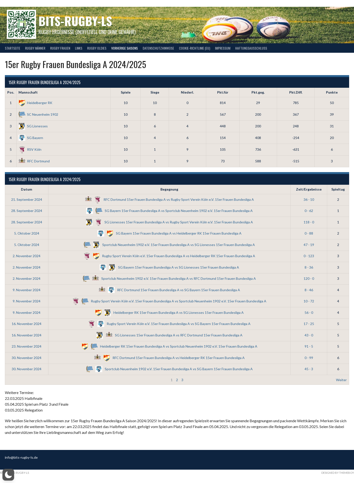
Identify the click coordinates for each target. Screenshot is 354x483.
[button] (8, 475)
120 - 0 (309, 278)
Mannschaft (28, 92)
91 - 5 (309, 346)
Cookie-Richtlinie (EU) (194, 48)
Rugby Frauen (60, 48)
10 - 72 (309, 301)
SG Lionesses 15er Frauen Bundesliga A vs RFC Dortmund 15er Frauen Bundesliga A (169, 335)
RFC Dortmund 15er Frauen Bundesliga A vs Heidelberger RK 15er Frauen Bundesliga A (169, 358)
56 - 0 (309, 312)
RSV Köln (30, 149)
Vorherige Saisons (124, 48)
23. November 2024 (26, 346)
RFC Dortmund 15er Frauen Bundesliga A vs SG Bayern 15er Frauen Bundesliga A (169, 290)
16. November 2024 (26, 324)
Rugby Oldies (96, 48)
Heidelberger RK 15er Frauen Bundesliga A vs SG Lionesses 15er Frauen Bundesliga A (169, 312)
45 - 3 (309, 369)
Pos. (10, 92)
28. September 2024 (26, 211)
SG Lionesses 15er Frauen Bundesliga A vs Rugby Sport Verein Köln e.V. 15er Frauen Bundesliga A (169, 222)
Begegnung (169, 189)
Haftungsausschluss (251, 48)
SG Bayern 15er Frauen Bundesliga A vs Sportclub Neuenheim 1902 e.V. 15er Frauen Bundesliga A (169, 211)
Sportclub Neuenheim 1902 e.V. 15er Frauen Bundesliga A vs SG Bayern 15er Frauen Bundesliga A (169, 369)
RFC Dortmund (34, 161)
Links (78, 48)
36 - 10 (309, 199)
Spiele (125, 92)
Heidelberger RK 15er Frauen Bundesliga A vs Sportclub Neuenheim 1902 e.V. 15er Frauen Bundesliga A (169, 346)
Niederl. (187, 92)
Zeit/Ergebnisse (309, 189)
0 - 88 (309, 233)
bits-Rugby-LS (75, 20)
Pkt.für (222, 92)
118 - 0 (309, 222)
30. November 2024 (26, 358)
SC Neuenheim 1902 (38, 114)
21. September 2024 (26, 199)
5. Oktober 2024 (26, 233)
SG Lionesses (33, 126)
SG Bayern (31, 138)
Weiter (341, 380)
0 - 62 (309, 211)
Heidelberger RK (35, 103)
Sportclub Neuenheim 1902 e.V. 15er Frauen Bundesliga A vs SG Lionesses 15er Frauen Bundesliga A (169, 245)
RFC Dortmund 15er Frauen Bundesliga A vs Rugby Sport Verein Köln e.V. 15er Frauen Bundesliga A (169, 199)
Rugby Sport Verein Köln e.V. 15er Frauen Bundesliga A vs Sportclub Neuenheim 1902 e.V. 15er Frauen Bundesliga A (169, 301)
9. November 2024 (26, 290)
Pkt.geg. (258, 92)
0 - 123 (309, 256)
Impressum (222, 48)
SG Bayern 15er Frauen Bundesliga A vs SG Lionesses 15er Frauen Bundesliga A (169, 267)
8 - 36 (309, 267)
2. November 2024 (26, 256)
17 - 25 (309, 324)
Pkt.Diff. (295, 92)
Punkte (332, 92)
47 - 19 (309, 245)
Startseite (12, 48)
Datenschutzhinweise (158, 48)
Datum (26, 189)
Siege (154, 92)
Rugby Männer (35, 48)
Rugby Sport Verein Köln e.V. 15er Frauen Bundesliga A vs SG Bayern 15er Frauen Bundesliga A (169, 324)
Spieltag (338, 189)
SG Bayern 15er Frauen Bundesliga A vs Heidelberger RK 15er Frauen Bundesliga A (169, 233)
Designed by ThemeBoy (337, 472)
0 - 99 (309, 358)
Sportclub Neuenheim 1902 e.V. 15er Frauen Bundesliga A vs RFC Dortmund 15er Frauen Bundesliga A (169, 278)
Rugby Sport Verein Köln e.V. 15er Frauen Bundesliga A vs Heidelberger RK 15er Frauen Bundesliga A (169, 256)
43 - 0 (309, 335)
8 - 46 (309, 290)
